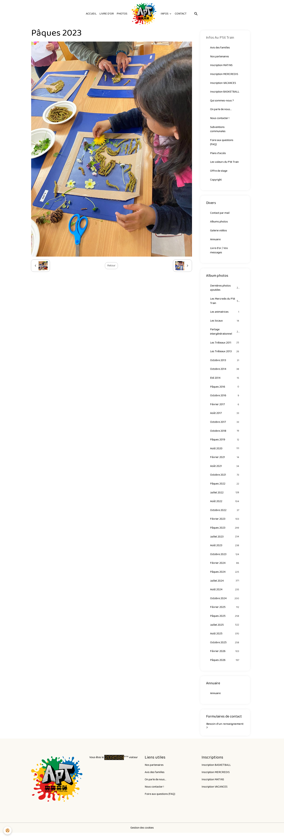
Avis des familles (220, 47)
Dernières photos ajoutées (225, 289)
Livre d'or (106, 13)
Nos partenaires (219, 56)
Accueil (91, 13)
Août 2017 (225, 416)
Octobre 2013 (225, 362)
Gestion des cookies (142, 833)
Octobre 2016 (225, 398)
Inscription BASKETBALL (224, 92)
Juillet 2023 (225, 540)
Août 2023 (225, 549)
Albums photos (219, 223)
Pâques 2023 (225, 531)
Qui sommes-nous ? (222, 101)
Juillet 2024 (225, 585)
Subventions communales (217, 129)
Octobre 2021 (225, 478)
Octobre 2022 (225, 514)
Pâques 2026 (225, 665)
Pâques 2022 (225, 487)
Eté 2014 (225, 380)
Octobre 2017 (225, 425)
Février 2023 (225, 522)
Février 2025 (225, 611)
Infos (165, 13)
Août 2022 (225, 505)
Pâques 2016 (225, 389)
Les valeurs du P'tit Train (224, 163)
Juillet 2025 (225, 629)
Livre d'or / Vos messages (219, 252)
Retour (111, 265)
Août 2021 (225, 469)
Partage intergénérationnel (225, 333)
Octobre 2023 (225, 558)
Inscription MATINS (221, 65)
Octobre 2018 (225, 434)
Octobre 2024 (225, 602)
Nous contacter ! (220, 118)
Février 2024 (225, 567)
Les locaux (225, 322)
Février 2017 (225, 407)
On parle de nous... (221, 110)
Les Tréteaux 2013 (225, 353)
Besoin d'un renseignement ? (225, 730)
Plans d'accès (218, 154)
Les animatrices (225, 314)
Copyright (216, 181)
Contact (181, 13)
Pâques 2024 (225, 576)
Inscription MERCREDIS (224, 74)
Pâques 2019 (225, 442)
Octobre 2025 (225, 647)
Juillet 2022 (225, 496)
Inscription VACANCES (223, 83)
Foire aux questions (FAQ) (221, 143)
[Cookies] (8, 830)
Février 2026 (225, 656)
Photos (122, 13)
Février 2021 (225, 460)
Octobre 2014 (225, 371)
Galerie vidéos (218, 232)
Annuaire (215, 241)
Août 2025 (225, 638)
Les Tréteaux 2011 (225, 345)
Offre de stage (219, 172)
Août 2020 (225, 451)
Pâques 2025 (225, 620)
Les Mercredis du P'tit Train (225, 302)
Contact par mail (220, 214)
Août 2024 (225, 594)
